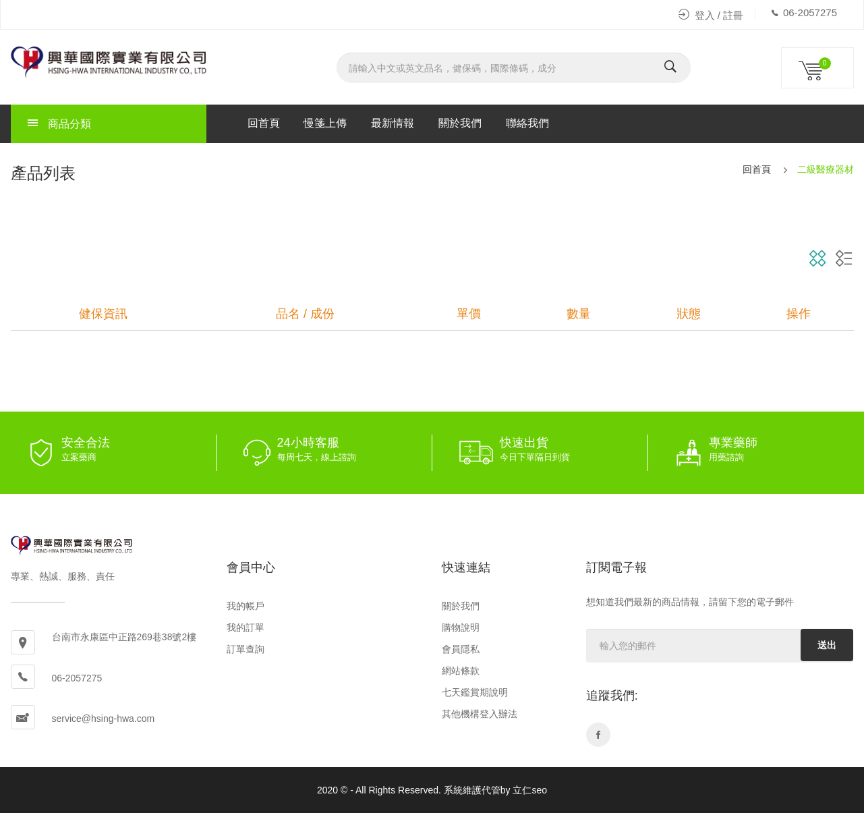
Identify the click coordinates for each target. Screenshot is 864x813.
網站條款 (461, 670)
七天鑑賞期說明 (475, 692)
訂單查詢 (245, 649)
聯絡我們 (527, 123)
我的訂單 (245, 627)
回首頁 (264, 123)
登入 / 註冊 (711, 15)
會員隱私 (461, 649)
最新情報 (392, 123)
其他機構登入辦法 (479, 713)
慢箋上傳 (325, 123)
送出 (826, 645)
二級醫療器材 (825, 169)
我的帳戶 (245, 605)
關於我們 (460, 123)
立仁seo (530, 790)
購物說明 (461, 627)
